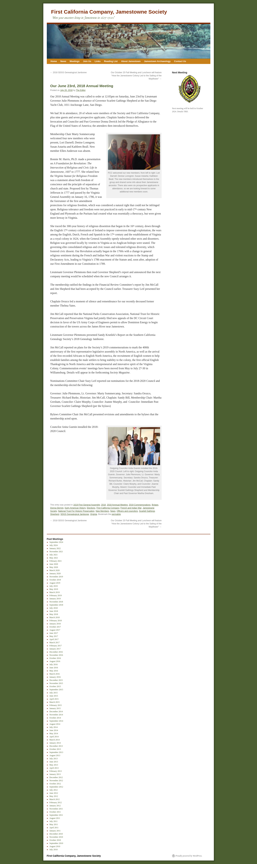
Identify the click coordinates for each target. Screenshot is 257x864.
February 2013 (55, 771)
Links (98, 61)
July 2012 (53, 790)
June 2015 (53, 696)
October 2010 (55, 840)
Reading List (111, 61)
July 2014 (53, 727)
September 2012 (56, 787)
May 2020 (53, 567)
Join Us (87, 61)
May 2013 (53, 765)
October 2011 (55, 812)
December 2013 (56, 746)
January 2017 (55, 649)
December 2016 (56, 652)
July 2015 (53, 692)
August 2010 (54, 846)
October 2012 (55, 783)
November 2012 (56, 780)
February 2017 (55, 645)
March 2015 (54, 702)
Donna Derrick (57, 508)
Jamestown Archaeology (157, 61)
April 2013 (53, 768)
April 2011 (53, 827)
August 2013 (54, 755)
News (63, 61)
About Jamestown (131, 61)
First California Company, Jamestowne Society (109, 12)
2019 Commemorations (140, 505)
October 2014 (55, 718)
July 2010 (53, 849)
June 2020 (53, 564)
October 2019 (55, 580)
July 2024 (53, 545)
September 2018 (56, 605)
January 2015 (55, 708)
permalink (116, 514)
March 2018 (54, 617)
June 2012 (53, 793)
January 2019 (55, 598)
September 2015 (56, 689)
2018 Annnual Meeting (117, 505)
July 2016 (53, 664)
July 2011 (53, 821)
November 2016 (56, 655)
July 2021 (53, 554)
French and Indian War (130, 508)
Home (54, 61)
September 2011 (56, 815)
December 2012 (56, 777)
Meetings (75, 61)
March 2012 (54, 799)
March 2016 (54, 674)
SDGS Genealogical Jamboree (74, 514)
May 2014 (53, 733)
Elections (91, 508)
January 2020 (55, 573)
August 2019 (54, 583)
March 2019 (54, 592)
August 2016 (54, 661)
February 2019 (55, 595)
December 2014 (56, 711)
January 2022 (55, 548)
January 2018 (55, 623)
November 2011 (56, 809)
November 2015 (56, 683)
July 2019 (53, 586)
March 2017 (54, 642)
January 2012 (55, 805)
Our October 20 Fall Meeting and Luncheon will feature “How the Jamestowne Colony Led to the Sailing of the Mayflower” (136, 75)
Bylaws (155, 505)
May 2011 (53, 824)
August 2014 (54, 724)
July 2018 (53, 608)
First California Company (107, 508)
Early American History (75, 508)
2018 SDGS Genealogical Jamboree (68, 72)
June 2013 (53, 761)
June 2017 (53, 633)
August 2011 (54, 818)
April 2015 (53, 699)
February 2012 (55, 802)
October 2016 (55, 658)
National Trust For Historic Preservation (76, 511)
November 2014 (56, 714)
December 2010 (56, 834)
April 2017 (53, 639)
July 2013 (53, 758)
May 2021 (53, 558)
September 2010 (56, 843)
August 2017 (54, 630)
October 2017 (55, 627)
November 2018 (56, 602)
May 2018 (53, 614)
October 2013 (55, 749)
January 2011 (55, 830)
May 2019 (53, 589)
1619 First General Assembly (86, 505)
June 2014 (53, 730)
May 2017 (53, 636)
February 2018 (55, 620)
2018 (103, 505)
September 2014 (56, 721)
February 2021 (55, 561)
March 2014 (54, 740)
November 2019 (56, 576)
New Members (102, 511)
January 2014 (55, 743)
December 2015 (56, 680)
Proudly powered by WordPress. (189, 856)
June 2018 (53, 611)
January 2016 (55, 677)
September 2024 (56, 542)
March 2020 (54, 570)
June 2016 (53, 667)
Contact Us (180, 61)
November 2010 (56, 837)
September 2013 (56, 752)
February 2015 (55, 705)
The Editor (80, 90)
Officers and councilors (127, 511)
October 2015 (55, 686)
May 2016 (53, 671)
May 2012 (53, 796)
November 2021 (56, 551)
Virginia (93, 514)
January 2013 (55, 774)
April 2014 (53, 736)
